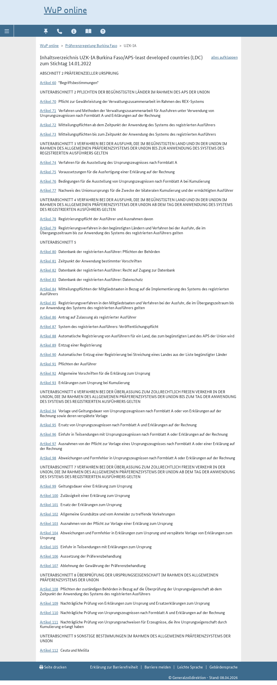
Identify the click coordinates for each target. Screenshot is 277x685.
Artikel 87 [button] (48, 326)
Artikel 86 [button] (48, 317)
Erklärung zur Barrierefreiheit (114, 667)
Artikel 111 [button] (49, 622)
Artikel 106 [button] (49, 556)
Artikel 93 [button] (48, 382)
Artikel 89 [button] (48, 345)
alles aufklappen (224, 57)
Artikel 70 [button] (48, 101)
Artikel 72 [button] (48, 124)
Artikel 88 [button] (48, 336)
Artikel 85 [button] (48, 302)
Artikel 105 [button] (49, 546)
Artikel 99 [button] (48, 486)
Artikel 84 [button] (48, 288)
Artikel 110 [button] (49, 612)
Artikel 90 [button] (48, 354)
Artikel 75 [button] (48, 171)
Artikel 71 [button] (48, 110)
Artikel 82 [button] (48, 270)
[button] (7, 31)
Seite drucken (52, 667)
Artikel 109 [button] (49, 603)
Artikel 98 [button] (48, 457)
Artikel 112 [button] (49, 650)
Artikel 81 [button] (48, 261)
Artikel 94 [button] (48, 410)
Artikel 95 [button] (48, 424)
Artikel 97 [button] (48, 443)
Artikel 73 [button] (48, 134)
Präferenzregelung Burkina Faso (91, 45)
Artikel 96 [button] (48, 434)
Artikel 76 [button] (48, 181)
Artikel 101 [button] (49, 504)
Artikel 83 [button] (48, 279)
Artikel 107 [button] (49, 565)
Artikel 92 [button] (48, 373)
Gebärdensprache (223, 667)
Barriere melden (157, 667)
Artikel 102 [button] (49, 514)
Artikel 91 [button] (48, 363)
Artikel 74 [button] (48, 162)
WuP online (65, 10)
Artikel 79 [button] (48, 228)
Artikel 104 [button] (49, 532)
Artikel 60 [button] (48, 82)
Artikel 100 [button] (49, 495)
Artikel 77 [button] (48, 190)
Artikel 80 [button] (48, 251)
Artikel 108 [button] (49, 589)
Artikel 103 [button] (49, 523)
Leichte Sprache (190, 667)
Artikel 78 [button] (48, 218)
